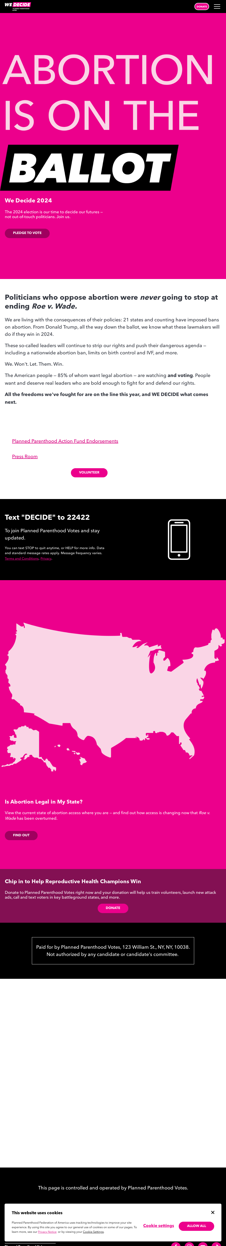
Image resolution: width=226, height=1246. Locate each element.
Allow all (196, 1226)
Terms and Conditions (22, 559)
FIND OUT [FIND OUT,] (21, 835)
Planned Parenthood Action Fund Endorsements (65, 441)
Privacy (46, 559)
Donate (202, 7)
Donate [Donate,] (113, 908)
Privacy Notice (47, 1232)
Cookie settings (158, 1226)
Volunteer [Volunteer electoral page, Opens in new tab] (89, 472)
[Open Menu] (217, 6)
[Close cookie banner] (213, 1212)
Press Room (25, 456)
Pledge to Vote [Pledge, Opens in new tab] (27, 233)
